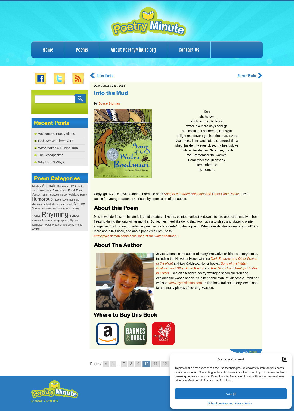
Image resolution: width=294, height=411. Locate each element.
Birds (73, 186)
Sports (74, 220)
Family (57, 190)
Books (80, 186)
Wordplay (68, 224)
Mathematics (38, 204)
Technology (37, 225)
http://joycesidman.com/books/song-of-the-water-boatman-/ (136, 236)
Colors (41, 190)
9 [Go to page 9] (138, 364)
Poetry (75, 208)
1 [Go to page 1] (113, 364)
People (61, 208)
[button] (284, 359)
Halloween (53, 194)
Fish (65, 190)
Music (69, 204)
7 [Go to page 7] (124, 364)
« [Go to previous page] (106, 364)
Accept (231, 394)
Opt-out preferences (220, 403)
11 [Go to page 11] (155, 364)
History (63, 194)
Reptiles (36, 216)
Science (36, 220)
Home (48, 50)
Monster (61, 204)
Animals (49, 185)
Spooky (65, 220)
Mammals (74, 200)
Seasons (47, 220)
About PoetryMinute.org (133, 50)
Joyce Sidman (109, 103)
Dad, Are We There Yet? (55, 141)
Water (48, 224)
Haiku (44, 194)
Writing (36, 228)
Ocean (36, 208)
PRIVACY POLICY (44, 401)
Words (78, 225)
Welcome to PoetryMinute (56, 134)
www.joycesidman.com (185, 283)
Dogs (48, 190)
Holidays (73, 194)
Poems (82, 50)
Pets (68, 208)
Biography (62, 186)
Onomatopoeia (49, 208)
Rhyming (55, 214)
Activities (36, 186)
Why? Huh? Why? (51, 162)
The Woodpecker (50, 155)
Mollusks (50, 204)
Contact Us (189, 50)
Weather (57, 224)
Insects (57, 200)
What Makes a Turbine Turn (58, 148)
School (74, 215)
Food (71, 190)
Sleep (57, 220)
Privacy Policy (243, 403)
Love (65, 199)
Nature (79, 204)
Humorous (42, 199)
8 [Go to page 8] (131, 364)
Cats (34, 190)
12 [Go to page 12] (165, 364)
